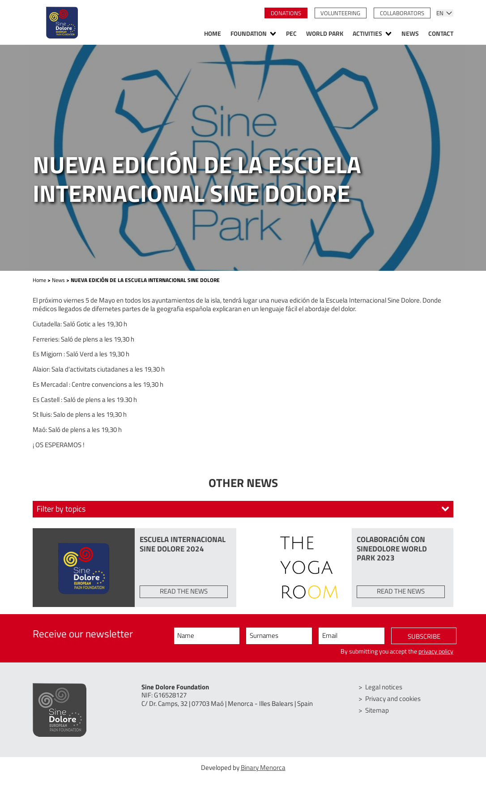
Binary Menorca (263, 767)
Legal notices (383, 687)
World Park (324, 34)
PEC (291, 34)
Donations (286, 13)
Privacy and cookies (393, 698)
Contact (440, 34)
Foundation (248, 34)
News (410, 34)
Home (212, 34)
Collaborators (402, 13)
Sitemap (377, 710)
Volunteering (340, 13)
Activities (367, 34)
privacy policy (435, 651)
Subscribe (424, 636)
